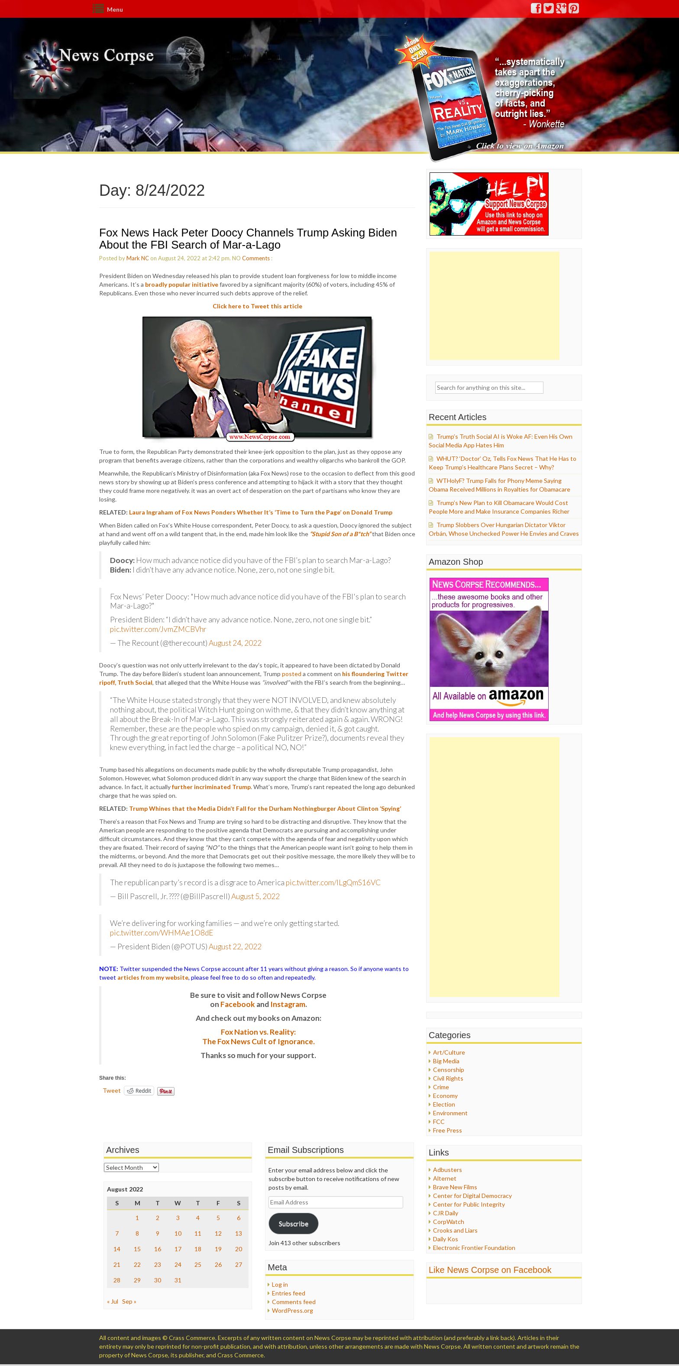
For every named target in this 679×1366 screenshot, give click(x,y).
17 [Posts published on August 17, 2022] (178, 1249)
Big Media (446, 1061)
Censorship (448, 1069)
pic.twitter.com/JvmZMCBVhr (158, 629)
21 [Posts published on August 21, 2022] (116, 1264)
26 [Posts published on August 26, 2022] (218, 1264)
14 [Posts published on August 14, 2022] (116, 1249)
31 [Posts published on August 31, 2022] (178, 1280)
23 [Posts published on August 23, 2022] (157, 1264)
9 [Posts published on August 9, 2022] (157, 1233)
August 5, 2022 (255, 896)
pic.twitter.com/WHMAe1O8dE (161, 932)
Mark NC (137, 258)
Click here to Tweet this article (257, 306)
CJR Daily (445, 1213)
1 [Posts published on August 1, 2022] (137, 1217)
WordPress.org (292, 1310)
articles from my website (152, 977)
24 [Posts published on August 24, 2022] (178, 1264)
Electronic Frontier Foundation (474, 1247)
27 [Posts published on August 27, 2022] (238, 1264)
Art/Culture (449, 1052)
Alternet (444, 1178)
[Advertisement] (494, 306)
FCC (439, 1121)
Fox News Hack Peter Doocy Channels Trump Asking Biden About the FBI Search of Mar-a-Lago (248, 239)
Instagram (287, 1004)
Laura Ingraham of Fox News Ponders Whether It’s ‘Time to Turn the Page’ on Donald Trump (260, 512)
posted (291, 673)
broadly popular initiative (181, 284)
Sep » (129, 1301)
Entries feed (288, 1293)
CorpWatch (448, 1221)
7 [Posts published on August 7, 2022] (117, 1233)
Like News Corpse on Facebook (490, 1270)
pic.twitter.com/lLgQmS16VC (333, 882)
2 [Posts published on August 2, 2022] (157, 1217)
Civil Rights (448, 1078)
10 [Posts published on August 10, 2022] (178, 1233)
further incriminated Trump (211, 786)
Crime (441, 1087)
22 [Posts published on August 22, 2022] (137, 1264)
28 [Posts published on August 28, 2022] (116, 1280)
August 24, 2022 (235, 642)
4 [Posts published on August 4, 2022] (198, 1217)
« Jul (112, 1301)
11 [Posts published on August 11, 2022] (197, 1233)
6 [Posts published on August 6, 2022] (238, 1217)
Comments (256, 258)
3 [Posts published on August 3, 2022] (178, 1217)
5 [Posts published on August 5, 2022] (218, 1217)
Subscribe (293, 1223)
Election (444, 1104)
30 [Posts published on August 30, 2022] (157, 1280)
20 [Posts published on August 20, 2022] (238, 1249)
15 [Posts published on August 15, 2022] (137, 1249)
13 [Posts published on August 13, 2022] (238, 1233)
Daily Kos (445, 1239)
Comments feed (294, 1301)
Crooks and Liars (455, 1230)
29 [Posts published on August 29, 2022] (137, 1280)
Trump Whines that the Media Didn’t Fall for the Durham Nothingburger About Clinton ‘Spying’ (265, 808)
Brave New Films (455, 1187)
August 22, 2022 (235, 946)
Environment (450, 1113)
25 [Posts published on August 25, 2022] (197, 1264)
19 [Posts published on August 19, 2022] (218, 1249)
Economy (445, 1095)
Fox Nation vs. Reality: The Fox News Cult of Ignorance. (258, 1036)
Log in (280, 1284)
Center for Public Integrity (469, 1204)
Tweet (112, 1090)
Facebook (237, 1004)
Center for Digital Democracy (472, 1195)
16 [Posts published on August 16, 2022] (157, 1249)
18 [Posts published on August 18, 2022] (197, 1249)
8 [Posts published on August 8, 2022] (137, 1233)
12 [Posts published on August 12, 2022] (218, 1233)
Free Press (447, 1130)
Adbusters (447, 1169)
